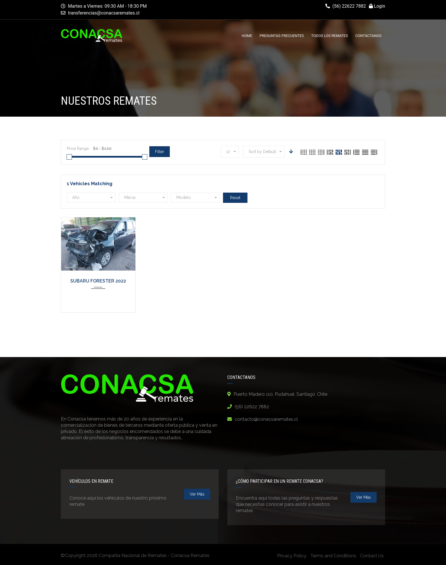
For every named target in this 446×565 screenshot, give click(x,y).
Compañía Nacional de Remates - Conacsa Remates (154, 555)
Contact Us (372, 555)
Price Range (78, 148)
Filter (159, 151)
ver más (197, 494)
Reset (235, 197)
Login (377, 6)
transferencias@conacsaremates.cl (104, 13)
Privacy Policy (291, 555)
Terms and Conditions (333, 555)
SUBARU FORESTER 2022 (98, 281)
